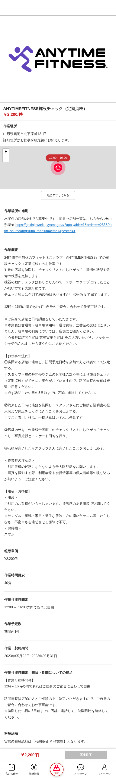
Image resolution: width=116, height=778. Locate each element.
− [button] (5, 158)
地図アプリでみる (58, 195)
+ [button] (5, 152)
